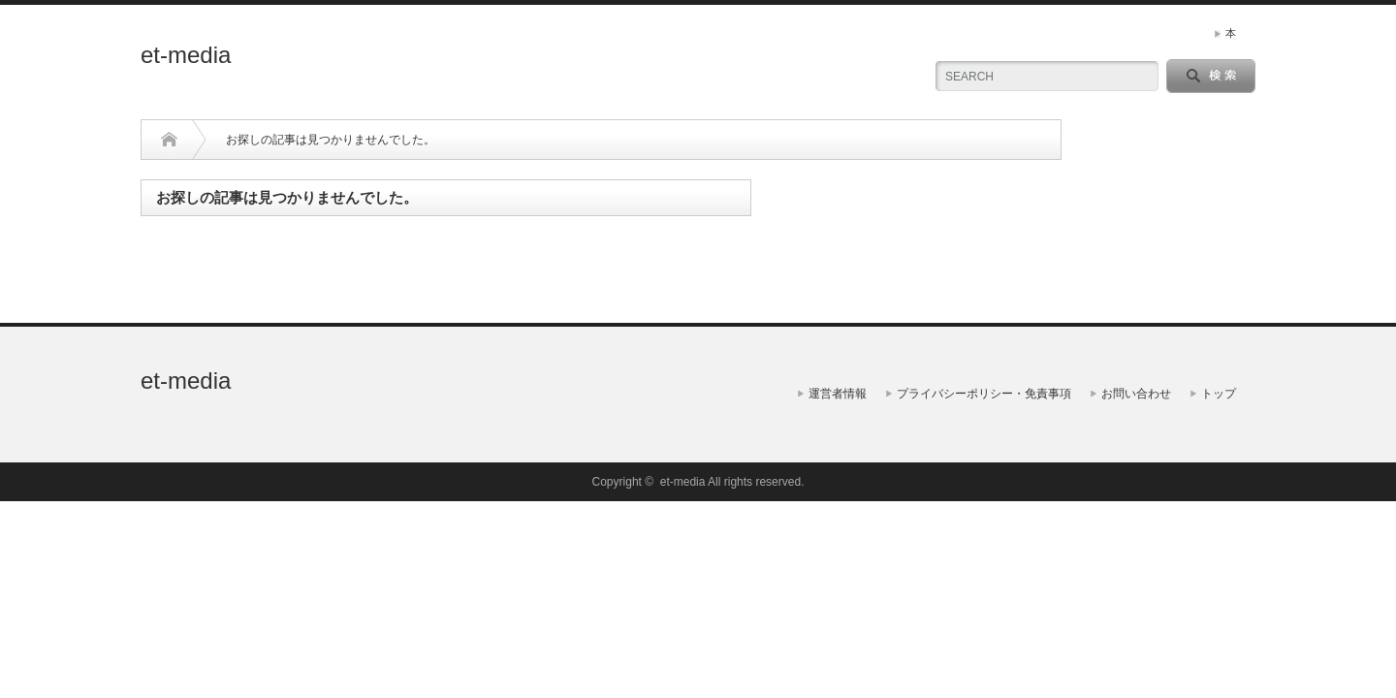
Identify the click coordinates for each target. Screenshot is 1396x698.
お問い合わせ (1136, 393)
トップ (1218, 393)
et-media (186, 55)
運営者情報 (838, 393)
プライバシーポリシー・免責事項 (984, 393)
